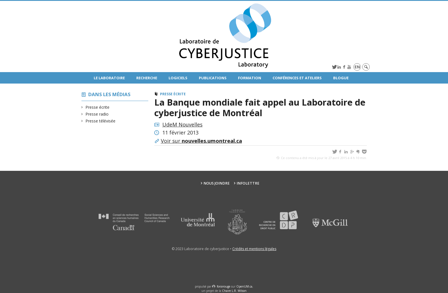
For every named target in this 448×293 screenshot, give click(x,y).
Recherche (146, 77)
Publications (213, 77)
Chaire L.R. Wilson (234, 291)
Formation (249, 77)
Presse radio (97, 114)
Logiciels (178, 77)
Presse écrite (97, 107)
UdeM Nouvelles (182, 124)
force (223, 286)
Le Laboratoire (109, 77)
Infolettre (248, 183)
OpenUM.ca (244, 286)
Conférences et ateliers (297, 77)
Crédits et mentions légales (254, 248)
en (357, 67)
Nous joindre (216, 183)
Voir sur (201, 140)
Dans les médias (109, 94)
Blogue (341, 77)
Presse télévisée (100, 121)
